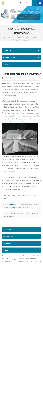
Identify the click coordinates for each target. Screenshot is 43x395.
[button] (19, 22)
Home (7, 37)
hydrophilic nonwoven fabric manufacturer (20, 180)
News (13, 37)
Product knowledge (23, 37)
